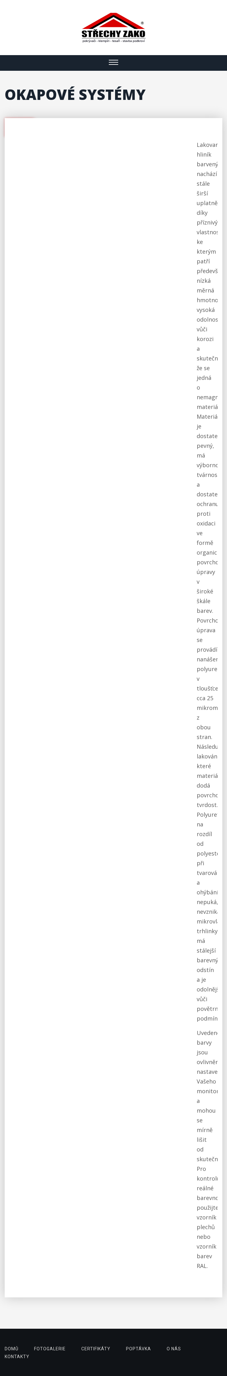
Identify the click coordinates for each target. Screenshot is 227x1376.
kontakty (17, 1356)
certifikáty (95, 1348)
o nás (174, 1348)
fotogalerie (50, 1348)
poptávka (138, 1348)
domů (11, 1348)
